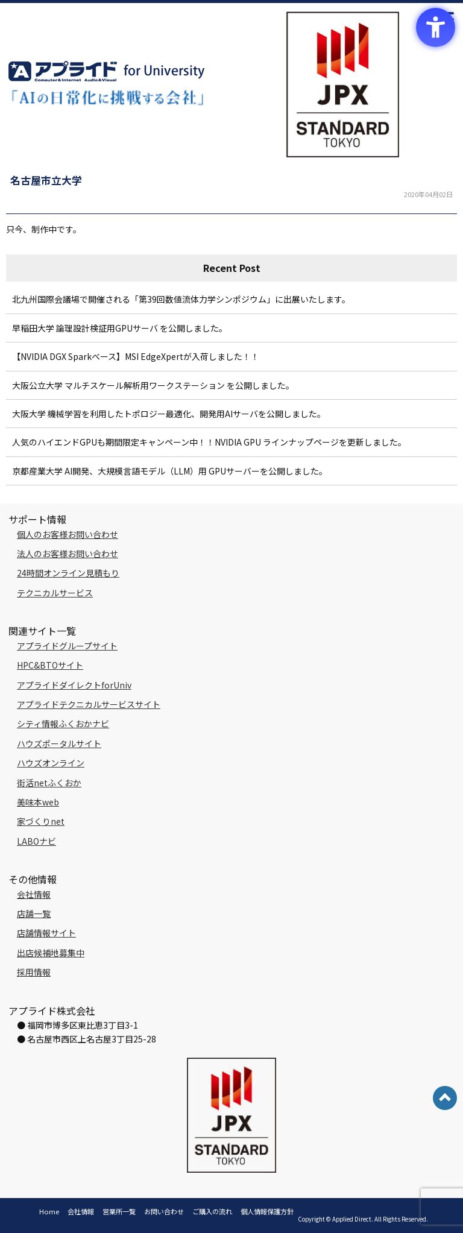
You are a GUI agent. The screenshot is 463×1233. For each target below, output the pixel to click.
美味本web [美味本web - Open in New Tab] (38, 802)
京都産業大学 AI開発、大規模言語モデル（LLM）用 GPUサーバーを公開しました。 (169, 471)
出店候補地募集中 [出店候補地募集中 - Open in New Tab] (50, 953)
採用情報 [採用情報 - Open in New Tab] (34, 972)
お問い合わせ (164, 1211)
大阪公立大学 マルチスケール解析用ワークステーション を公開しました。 (153, 385)
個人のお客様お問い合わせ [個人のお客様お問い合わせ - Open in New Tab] (67, 534)
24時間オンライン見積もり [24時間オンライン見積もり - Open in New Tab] (68, 573)
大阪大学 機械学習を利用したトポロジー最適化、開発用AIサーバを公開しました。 (169, 414)
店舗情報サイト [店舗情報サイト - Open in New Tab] (46, 933)
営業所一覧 (119, 1211)
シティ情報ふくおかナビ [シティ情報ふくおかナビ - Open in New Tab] (63, 723)
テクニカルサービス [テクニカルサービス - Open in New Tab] (55, 593)
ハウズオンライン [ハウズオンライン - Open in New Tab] (50, 763)
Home (49, 1211)
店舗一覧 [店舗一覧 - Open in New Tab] (34, 913)
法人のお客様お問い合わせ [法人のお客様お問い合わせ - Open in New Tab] (67, 553)
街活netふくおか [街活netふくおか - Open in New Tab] (49, 783)
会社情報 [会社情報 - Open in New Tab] (34, 894)
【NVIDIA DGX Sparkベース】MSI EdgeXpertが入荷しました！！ (135, 356)
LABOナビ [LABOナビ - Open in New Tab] (36, 841)
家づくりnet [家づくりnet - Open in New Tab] (41, 821)
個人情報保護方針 (267, 1211)
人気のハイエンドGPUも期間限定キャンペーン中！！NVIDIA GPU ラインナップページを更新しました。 (209, 442)
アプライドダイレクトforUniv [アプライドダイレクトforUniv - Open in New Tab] (74, 685)
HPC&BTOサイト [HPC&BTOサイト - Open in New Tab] (50, 665)
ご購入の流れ (212, 1211)
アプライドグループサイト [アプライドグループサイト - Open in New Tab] (67, 646)
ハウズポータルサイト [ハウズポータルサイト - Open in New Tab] (59, 743)
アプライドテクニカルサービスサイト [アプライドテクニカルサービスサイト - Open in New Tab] (88, 704)
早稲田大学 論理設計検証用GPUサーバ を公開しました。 (119, 328)
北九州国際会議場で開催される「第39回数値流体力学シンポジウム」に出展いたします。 (181, 299)
